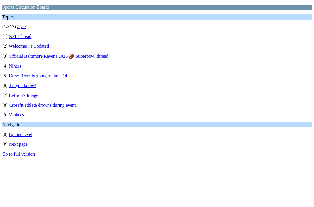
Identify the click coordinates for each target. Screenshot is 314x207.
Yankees (16, 114)
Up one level (20, 134)
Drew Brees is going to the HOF (38, 75)
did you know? (22, 85)
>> (23, 26)
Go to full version (18, 154)
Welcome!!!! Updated (29, 46)
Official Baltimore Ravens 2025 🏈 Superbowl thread (58, 56)
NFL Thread (20, 36)
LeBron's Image (23, 95)
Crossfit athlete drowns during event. (43, 105)
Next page (18, 144)
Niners (15, 66)
